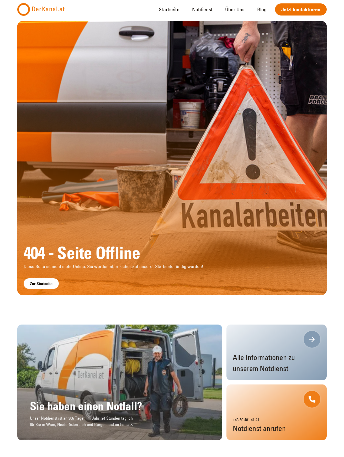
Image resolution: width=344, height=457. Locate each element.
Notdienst (202, 9)
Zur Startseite (41, 283)
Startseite (169, 9)
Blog (262, 9)
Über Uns (235, 9)
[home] (41, 9)
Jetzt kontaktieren (300, 9)
